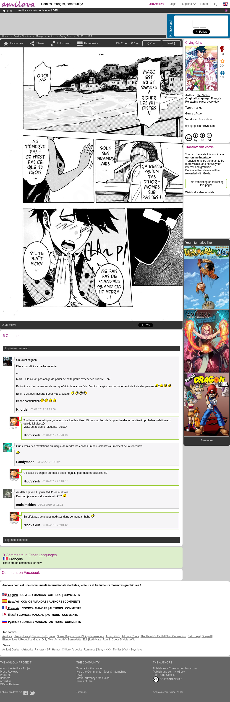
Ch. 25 (79, 36)
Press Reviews (9, 671)
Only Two (47, 639)
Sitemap (81, 692)
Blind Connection (175, 636)
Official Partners (9, 684)
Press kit (5, 674)
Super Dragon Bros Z (70, 636)
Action (51, 36)
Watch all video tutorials (199, 192)
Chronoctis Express (43, 636)
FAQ (79, 674)
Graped (206, 636)
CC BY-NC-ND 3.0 (167, 679)
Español (10, 601)
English (10, 595)
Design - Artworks (22, 649)
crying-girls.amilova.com (200, 125)
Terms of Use (84, 681)
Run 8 (106, 639)
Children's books (72, 649)
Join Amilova (156, 3)
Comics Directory (22, 36)
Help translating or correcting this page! (205, 183)
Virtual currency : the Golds (93, 678)
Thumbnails (91, 43)
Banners (5, 678)
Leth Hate (95, 639)
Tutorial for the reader (89, 668)
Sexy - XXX (104, 649)
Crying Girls (65, 36)
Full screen (64, 43)
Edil (85, 639)
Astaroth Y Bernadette (68, 639)
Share (40, 43)
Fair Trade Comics (164, 674)
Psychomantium (94, 636)
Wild (132, 639)
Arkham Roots (130, 636)
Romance (89, 649)
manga (39, 36)
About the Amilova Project (15, 668)
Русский (10, 622)
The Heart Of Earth (152, 636)
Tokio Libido (113, 636)
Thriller (117, 649)
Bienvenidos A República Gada (21, 639)
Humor (56, 649)
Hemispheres (22, 636)
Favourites (16, 43)
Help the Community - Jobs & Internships (101, 671)
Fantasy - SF (42, 649)
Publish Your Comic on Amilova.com (175, 668)
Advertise (5, 681)
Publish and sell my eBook (169, 671)
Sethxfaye (194, 636)
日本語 (9, 615)
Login (173, 3)
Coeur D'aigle (120, 639)
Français (13, 559)
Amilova (7, 636)
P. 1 (90, 36)
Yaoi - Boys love (132, 649)
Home (5, 36)
